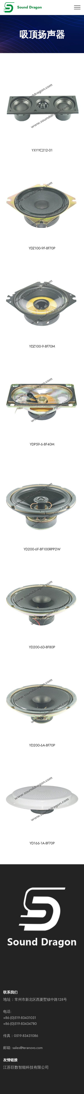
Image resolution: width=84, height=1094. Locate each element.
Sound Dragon (29, 7)
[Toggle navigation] (77, 7)
